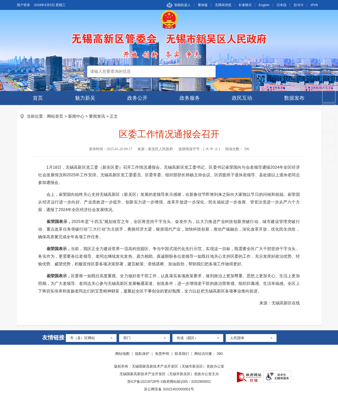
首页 (38, 98)
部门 (127, 338)
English (264, 5)
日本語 (281, 5)
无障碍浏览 (223, 5)
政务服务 (190, 98)
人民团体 (237, 338)
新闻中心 (76, 116)
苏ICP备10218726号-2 (145, 381)
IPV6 (314, 5)
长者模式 (245, 5)
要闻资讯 (97, 116)
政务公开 (137, 98)
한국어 (298, 5)
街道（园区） (187, 338)
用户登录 (23, 5)
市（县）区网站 (82, 338)
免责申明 (162, 354)
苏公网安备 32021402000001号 (169, 389)
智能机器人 (182, 5)
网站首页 (55, 116)
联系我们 (182, 354)
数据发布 (294, 98)
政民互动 (242, 98)
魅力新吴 (85, 98)
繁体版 (203, 5)
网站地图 (122, 354)
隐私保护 (142, 354)
